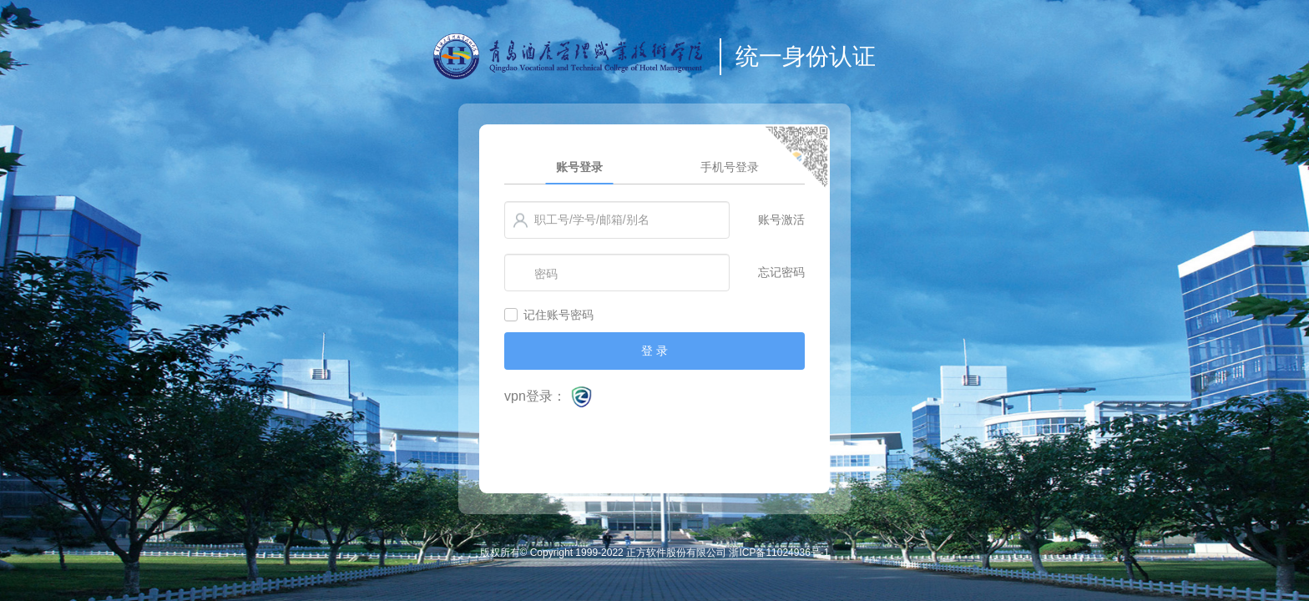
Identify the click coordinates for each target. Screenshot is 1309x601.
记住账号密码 (558, 314)
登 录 (654, 350)
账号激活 (781, 219)
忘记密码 (781, 272)
